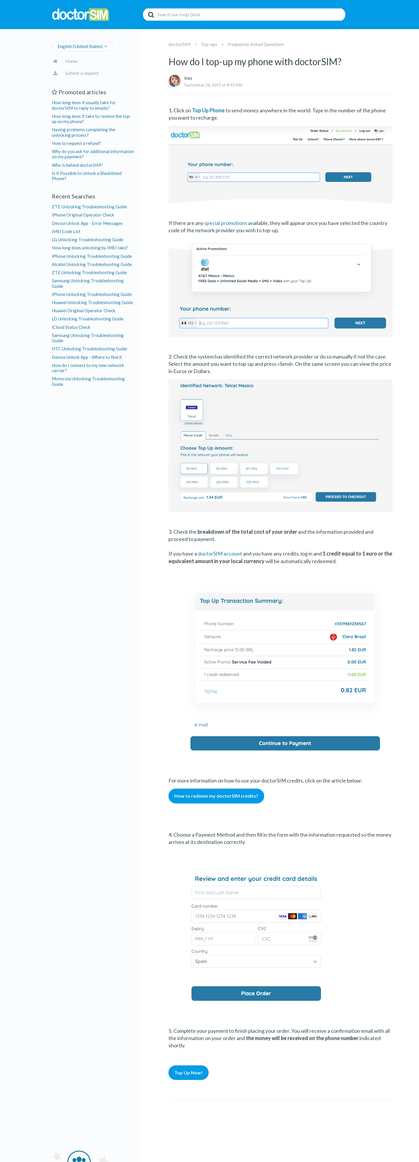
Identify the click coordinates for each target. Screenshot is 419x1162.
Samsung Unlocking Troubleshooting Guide (88, 283)
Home (71, 61)
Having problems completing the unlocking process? (83, 132)
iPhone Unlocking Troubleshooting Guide (92, 256)
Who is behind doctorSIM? (77, 165)
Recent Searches (73, 196)
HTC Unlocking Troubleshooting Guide (89, 348)
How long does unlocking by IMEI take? (90, 247)
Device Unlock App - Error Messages (87, 223)
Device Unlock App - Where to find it (87, 357)
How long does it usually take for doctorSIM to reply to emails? (84, 105)
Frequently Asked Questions (256, 44)
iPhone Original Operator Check (83, 214)
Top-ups (209, 44)
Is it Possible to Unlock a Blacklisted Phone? (87, 176)
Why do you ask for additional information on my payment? (93, 154)
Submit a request (82, 73)
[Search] (244, 14)
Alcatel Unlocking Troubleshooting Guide (92, 264)
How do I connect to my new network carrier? (88, 368)
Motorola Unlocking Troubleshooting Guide (88, 381)
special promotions (225, 223)
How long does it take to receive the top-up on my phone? (91, 118)
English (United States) (80, 46)
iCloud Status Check (71, 327)
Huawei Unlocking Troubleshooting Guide (92, 302)
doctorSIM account (220, 553)
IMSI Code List (66, 231)
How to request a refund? (76, 143)
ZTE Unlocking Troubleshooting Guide (89, 206)
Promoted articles (79, 91)
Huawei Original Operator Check (84, 310)
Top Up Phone (208, 110)
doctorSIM (179, 44)
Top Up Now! (188, 1072)
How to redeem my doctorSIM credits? (216, 796)
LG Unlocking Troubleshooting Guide (87, 239)
